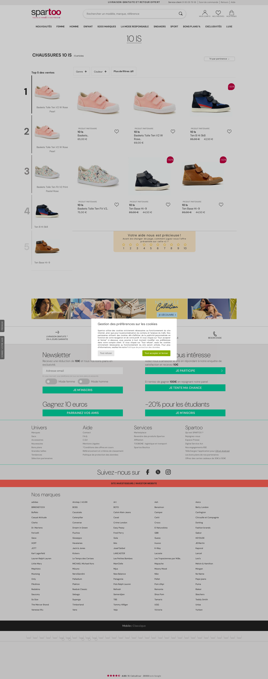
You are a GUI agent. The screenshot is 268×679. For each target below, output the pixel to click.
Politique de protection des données (143, 347)
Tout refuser (106, 353)
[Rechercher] (180, 14)
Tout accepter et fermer (156, 353)
